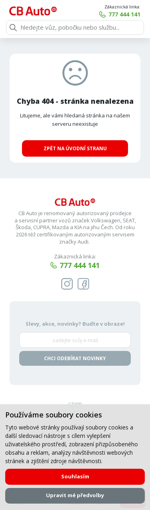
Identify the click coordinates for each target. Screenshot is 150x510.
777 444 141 (124, 14)
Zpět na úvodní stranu (75, 148)
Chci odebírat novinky (75, 358)
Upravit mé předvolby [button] (75, 495)
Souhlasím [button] (75, 476)
